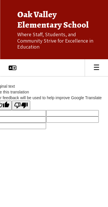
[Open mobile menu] (96, 67)
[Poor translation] (21, 105)
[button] (12, 67)
